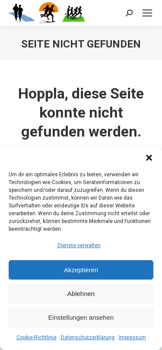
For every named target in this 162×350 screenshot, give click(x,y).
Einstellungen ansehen (81, 317)
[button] (149, 157)
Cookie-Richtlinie (36, 337)
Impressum (132, 337)
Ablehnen (81, 293)
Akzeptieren (81, 270)
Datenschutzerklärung (87, 337)
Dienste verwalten (79, 245)
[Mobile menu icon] (147, 13)
